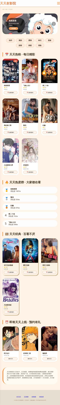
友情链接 (34, 396)
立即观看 (13, 28)
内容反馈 (41, 396)
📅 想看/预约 (10, 92)
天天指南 (26, 396)
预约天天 (10, 358)
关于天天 (18, 396)
